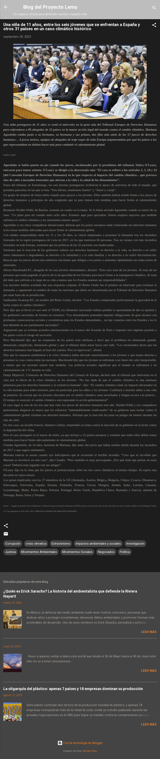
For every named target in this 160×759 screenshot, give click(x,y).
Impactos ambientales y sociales (98, 543)
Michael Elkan (90, 751)
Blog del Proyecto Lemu (50, 7)
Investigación (135, 543)
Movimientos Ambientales (39, 552)
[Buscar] (154, 8)
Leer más (149, 632)
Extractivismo (61, 543)
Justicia (10, 552)
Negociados (106, 552)
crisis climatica (36, 543)
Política (125, 552)
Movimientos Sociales (77, 552)
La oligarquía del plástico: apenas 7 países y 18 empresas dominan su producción (73, 688)
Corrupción (12, 543)
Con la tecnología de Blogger (80, 743)
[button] (154, 26)
